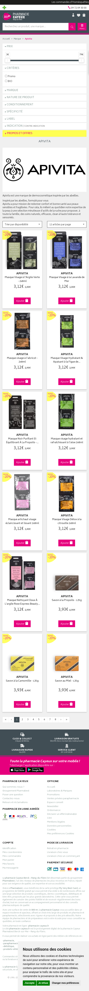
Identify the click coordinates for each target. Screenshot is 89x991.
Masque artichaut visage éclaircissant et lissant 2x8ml (22, 521)
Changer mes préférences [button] (65, 983)
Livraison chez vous (57, 852)
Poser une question (13, 795)
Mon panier (8, 860)
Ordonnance (54, 810)
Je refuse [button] (43, 983)
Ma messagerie (10, 868)
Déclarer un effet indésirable (62, 814)
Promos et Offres (19, 133)
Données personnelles (59, 826)
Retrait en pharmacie (58, 849)
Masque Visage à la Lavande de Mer (66, 279)
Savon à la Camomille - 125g (22, 681)
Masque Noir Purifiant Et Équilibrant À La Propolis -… (22, 441)
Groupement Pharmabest (16, 791)
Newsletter (52, 807)
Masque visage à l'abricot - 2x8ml (22, 360)
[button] (22, 224)
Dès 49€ (67, 736)
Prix (10, 46)
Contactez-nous (11, 799)
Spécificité (15, 112)
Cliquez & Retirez (22, 736)
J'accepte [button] (29, 983)
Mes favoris (8, 864)
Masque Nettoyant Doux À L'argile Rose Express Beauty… (22, 602)
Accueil (6, 39)
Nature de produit (20, 97)
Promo (10, 76)
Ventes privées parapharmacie (63, 799)
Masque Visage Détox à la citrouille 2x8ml (66, 521)
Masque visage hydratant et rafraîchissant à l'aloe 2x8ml (66, 441)
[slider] (7, 60)
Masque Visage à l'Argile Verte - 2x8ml (22, 279)
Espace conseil (55, 803)
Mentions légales (56, 822)
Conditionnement (20, 104)
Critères (13, 68)
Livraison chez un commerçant (63, 856)
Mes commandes (12, 856)
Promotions (53, 795)
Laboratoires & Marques (59, 791)
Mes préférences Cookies (60, 834)
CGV (49, 818)
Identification (9, 849)
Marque (17, 39)
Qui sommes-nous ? (13, 787)
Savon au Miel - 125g (67, 681)
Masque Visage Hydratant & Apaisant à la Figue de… (67, 360)
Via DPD (22, 748)
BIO (8, 81)
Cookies (51, 830)
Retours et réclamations (15, 803)
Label (11, 119)
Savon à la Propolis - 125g (67, 600)
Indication (26, 126)
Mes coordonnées (12, 852)
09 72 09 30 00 (67, 748)
